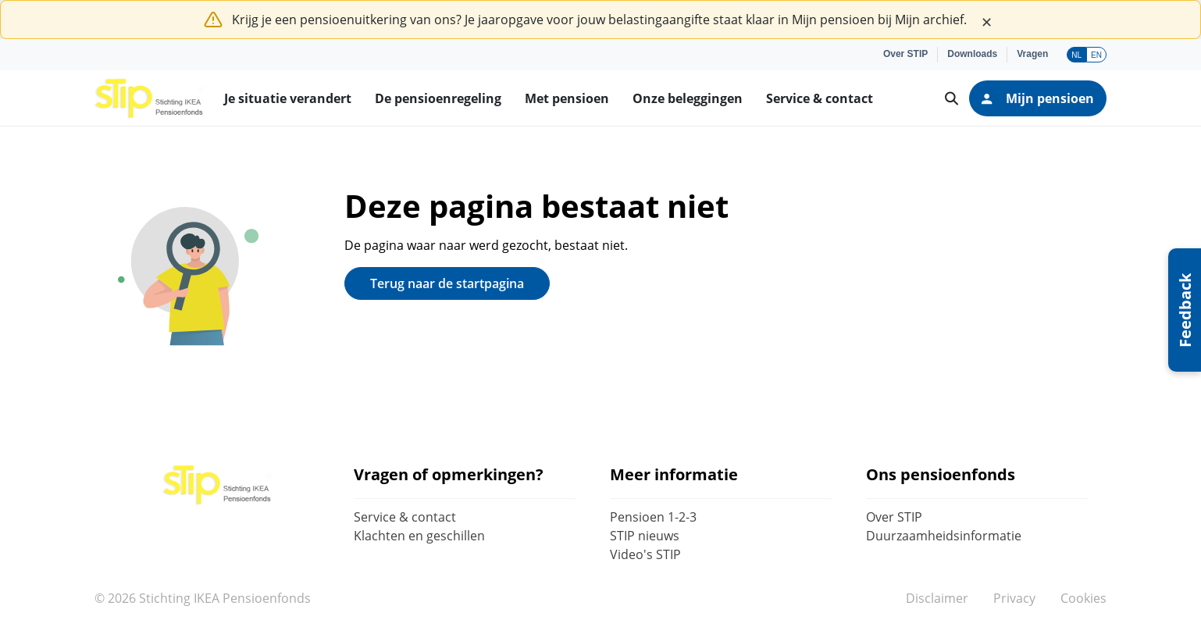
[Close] (986, 19)
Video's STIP (645, 554)
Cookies (1083, 598)
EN (1096, 55)
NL (1076, 55)
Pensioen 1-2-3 (653, 517)
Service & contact (405, 517)
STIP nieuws (644, 535)
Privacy (1014, 598)
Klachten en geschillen (419, 535)
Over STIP (894, 517)
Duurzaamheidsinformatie (943, 535)
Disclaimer (937, 598)
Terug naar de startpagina (447, 283)
